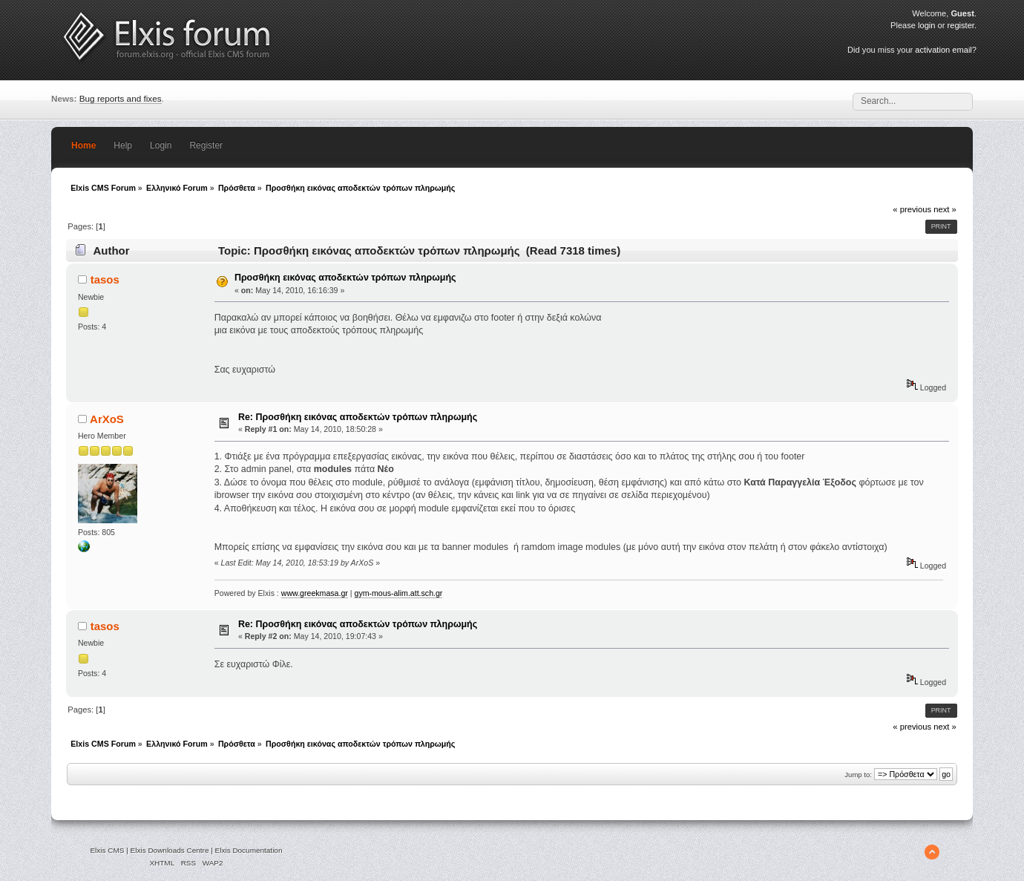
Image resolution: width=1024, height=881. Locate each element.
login (926, 25)
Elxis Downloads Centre (170, 850)
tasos (105, 279)
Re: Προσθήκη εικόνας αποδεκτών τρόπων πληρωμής (357, 417)
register (961, 25)
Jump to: (858, 774)
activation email (943, 49)
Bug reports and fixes (120, 98)
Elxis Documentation (249, 850)
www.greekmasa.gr (314, 593)
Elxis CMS (107, 850)
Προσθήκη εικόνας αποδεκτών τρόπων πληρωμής (345, 277)
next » (944, 209)
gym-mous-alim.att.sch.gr (398, 593)
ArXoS (107, 419)
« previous (912, 209)
